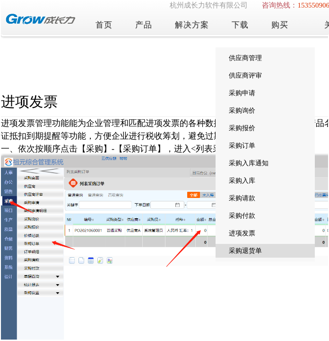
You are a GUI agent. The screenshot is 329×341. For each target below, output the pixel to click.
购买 (279, 24)
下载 (240, 24)
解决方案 (192, 24)
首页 (104, 24)
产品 (143, 24)
